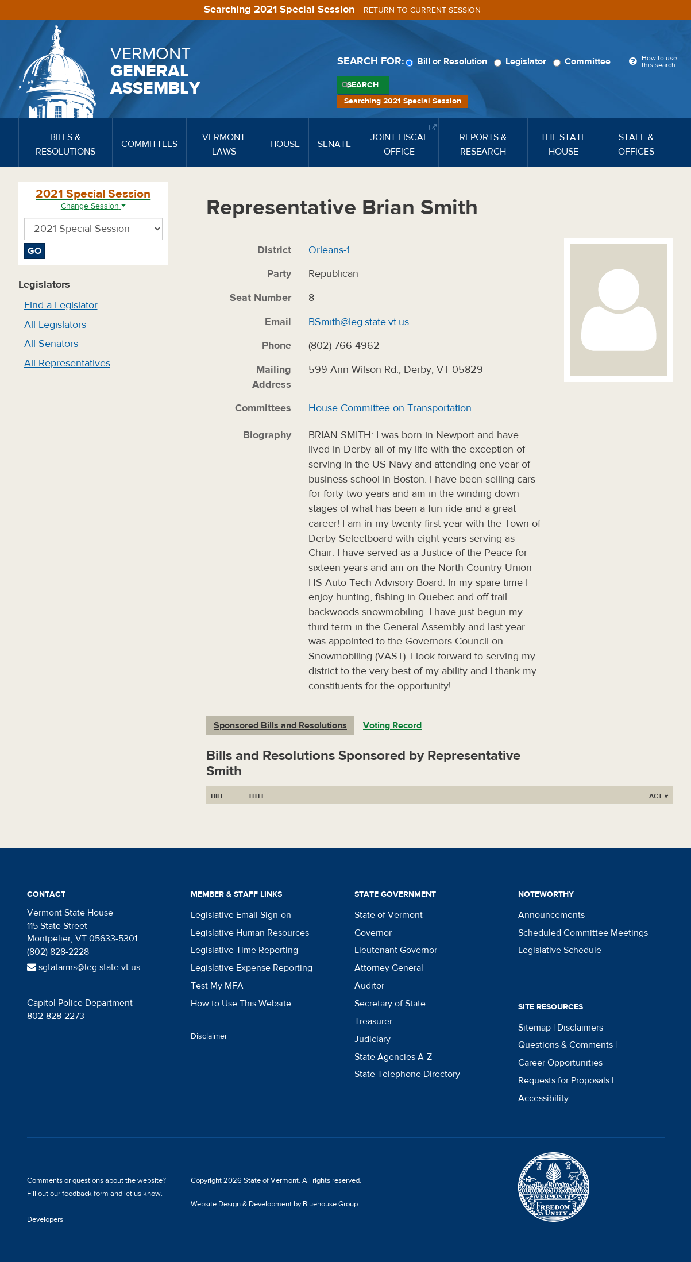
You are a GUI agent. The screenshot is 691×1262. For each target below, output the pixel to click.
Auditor (369, 985)
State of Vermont (388, 915)
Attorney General (388, 968)
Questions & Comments (565, 1045)
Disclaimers (580, 1027)
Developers (45, 1219)
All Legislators (55, 324)
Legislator (521, 61)
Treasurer (373, 1021)
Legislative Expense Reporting (251, 968)
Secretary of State (390, 1003)
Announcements (551, 915)
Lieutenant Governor (395, 950)
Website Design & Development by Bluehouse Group (274, 1204)
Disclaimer (209, 1036)
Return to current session (422, 10)
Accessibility (543, 1098)
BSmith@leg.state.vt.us (358, 322)
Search (363, 85)
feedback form (85, 1193)
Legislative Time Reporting (244, 950)
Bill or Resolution (448, 61)
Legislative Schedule (559, 950)
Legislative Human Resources (250, 933)
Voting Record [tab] (392, 725)
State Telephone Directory (407, 1074)
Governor (373, 933)
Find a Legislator (61, 305)
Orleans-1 (329, 250)
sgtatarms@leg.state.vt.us (83, 967)
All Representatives (67, 363)
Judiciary (372, 1039)
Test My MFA (217, 985)
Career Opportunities (560, 1062)
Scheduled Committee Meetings (583, 933)
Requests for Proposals (563, 1080)
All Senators (51, 343)
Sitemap (534, 1027)
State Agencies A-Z (393, 1057)
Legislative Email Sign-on (241, 915)
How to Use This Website (241, 1003)
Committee (584, 61)
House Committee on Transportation (390, 408)
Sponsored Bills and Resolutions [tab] (280, 725)
